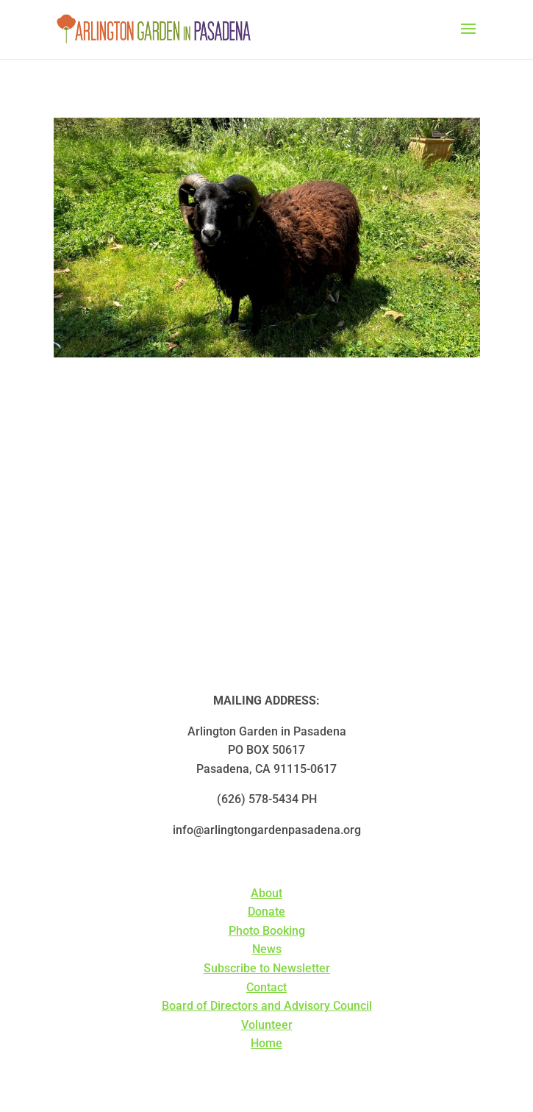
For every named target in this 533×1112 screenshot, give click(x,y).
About (266, 893)
